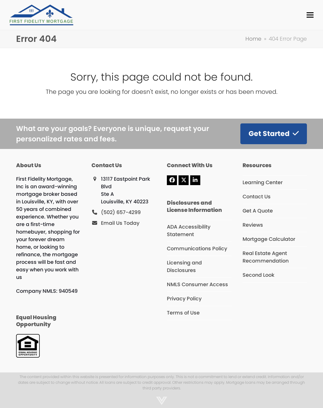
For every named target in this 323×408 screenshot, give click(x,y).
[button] (310, 15)
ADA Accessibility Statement (188, 230)
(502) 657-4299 (121, 212)
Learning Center (263, 182)
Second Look (258, 275)
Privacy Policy (184, 298)
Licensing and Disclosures (184, 266)
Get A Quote (258, 210)
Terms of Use (183, 312)
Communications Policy (197, 248)
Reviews (253, 225)
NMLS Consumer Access (197, 284)
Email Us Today (120, 223)
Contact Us (257, 196)
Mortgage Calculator (269, 239)
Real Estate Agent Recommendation (266, 257)
